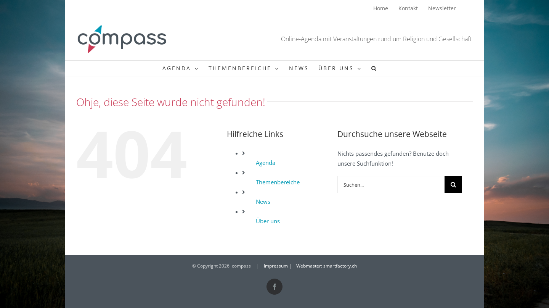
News (263, 201)
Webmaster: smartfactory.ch (326, 266)
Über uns (268, 221)
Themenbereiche (278, 182)
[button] (374, 68)
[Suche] (453, 184)
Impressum (276, 266)
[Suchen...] (391, 184)
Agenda (265, 162)
